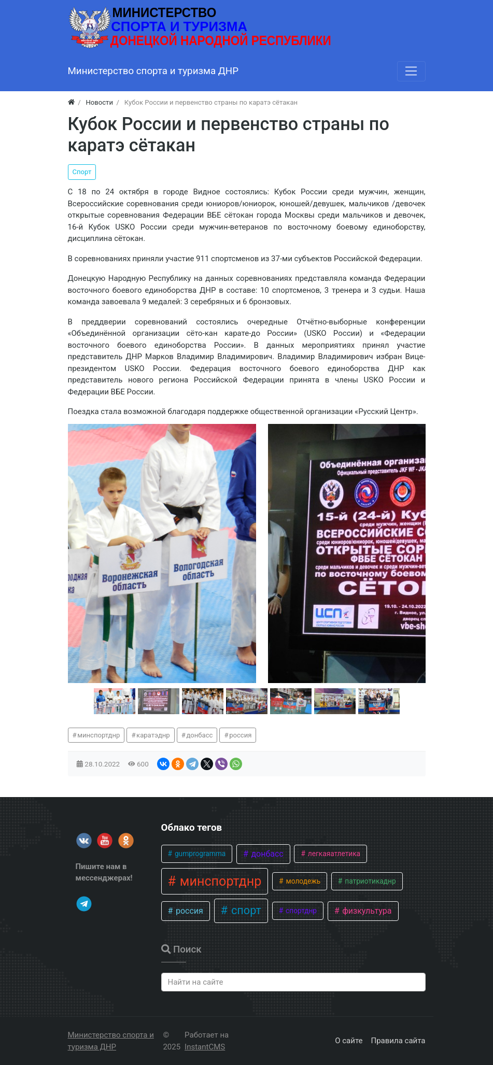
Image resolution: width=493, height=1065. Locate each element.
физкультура (365, 911)
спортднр (300, 910)
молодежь (302, 881)
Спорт (82, 172)
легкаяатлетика (333, 853)
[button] (114, 701)
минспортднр (98, 735)
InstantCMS (205, 1047)
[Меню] (411, 71)
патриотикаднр (369, 881)
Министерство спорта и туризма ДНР (111, 1041)
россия (240, 735)
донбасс (199, 735)
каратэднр (153, 735)
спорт (245, 910)
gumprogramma (199, 853)
